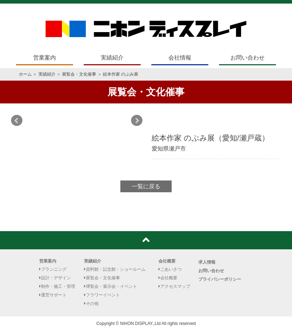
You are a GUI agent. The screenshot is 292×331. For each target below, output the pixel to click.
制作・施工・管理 (57, 286)
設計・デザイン (55, 277)
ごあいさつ (170, 269)
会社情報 (179, 58)
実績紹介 (112, 58)
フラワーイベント (102, 294)
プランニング (53, 269)
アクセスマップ (174, 286)
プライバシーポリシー (219, 279)
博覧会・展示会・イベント (110, 286)
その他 (91, 303)
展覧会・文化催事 (79, 74)
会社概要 (167, 261)
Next (136, 120)
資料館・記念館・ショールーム (115, 269)
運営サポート (53, 294)
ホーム (25, 74)
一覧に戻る (146, 186)
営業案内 (44, 58)
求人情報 (206, 262)
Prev (16, 120)
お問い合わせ (247, 58)
